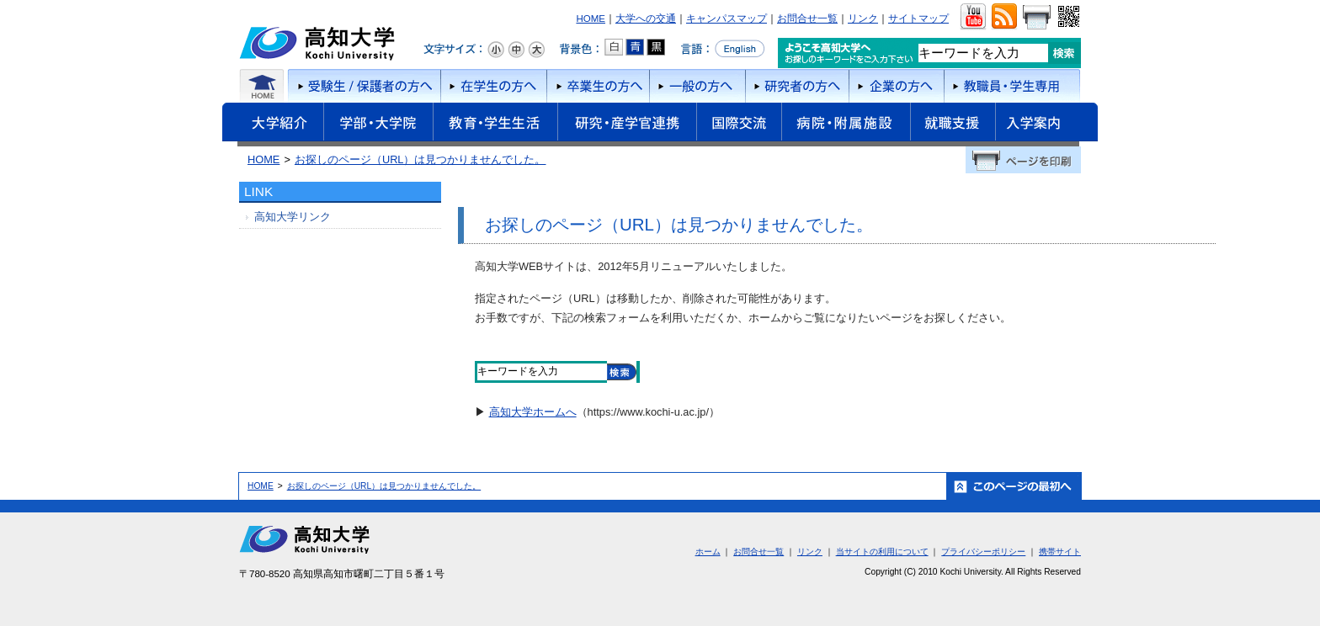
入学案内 (1046, 124)
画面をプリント (1036, 17)
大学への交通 (645, 18)
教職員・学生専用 (1012, 86)
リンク (863, 18)
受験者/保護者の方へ (362, 86)
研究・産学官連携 (626, 124)
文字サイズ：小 (496, 50)
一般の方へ (697, 86)
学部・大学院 (378, 124)
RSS (1003, 17)
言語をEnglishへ (722, 49)
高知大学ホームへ (533, 412)
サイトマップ (918, 18)
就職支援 (952, 124)
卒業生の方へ (597, 86)
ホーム (262, 86)
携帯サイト (1060, 551)
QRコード (1067, 17)
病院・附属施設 (845, 124)
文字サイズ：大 (536, 50)
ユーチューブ (972, 17)
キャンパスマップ (726, 18)
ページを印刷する (1023, 159)
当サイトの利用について (882, 551)
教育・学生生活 (495, 124)
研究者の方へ (797, 86)
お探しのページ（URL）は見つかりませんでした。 (420, 159)
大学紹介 (272, 124)
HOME (590, 18)
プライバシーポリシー (983, 551)
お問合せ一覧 (807, 18)
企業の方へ (896, 86)
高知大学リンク (292, 216)
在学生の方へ (493, 86)
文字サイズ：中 (516, 50)
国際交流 (738, 122)
